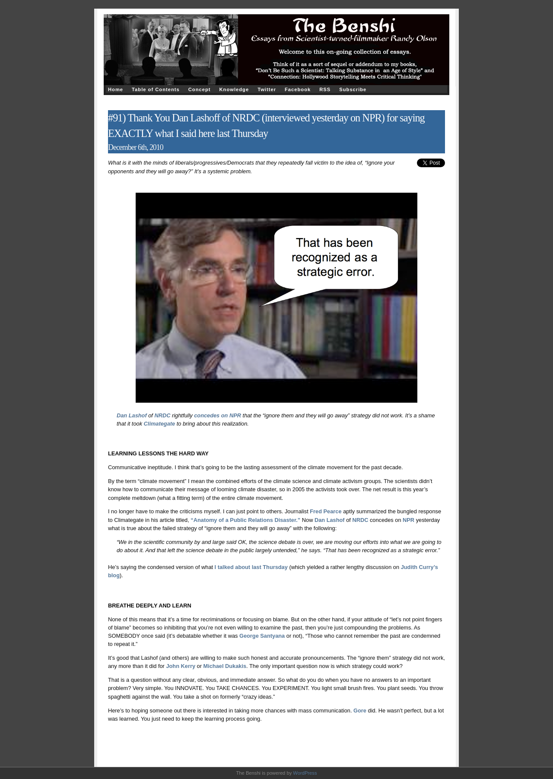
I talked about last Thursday (251, 567)
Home (115, 89)
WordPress (305, 773)
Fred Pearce (325, 511)
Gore (359, 710)
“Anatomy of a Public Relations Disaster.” (245, 520)
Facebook (298, 89)
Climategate (159, 423)
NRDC (162, 415)
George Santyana (262, 636)
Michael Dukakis (225, 666)
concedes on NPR (217, 415)
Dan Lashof (132, 415)
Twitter (266, 89)
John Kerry (180, 666)
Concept (199, 89)
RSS (325, 89)
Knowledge (234, 89)
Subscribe (352, 89)
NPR (408, 520)
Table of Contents (156, 89)
